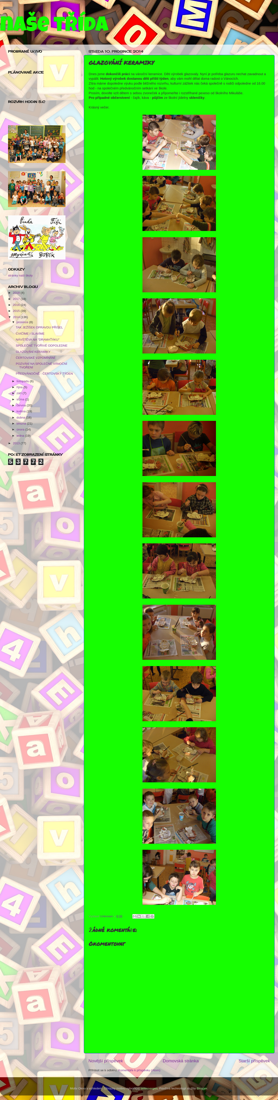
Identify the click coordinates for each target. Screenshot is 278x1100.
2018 (17, 292)
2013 (17, 443)
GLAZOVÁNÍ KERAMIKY (33, 351)
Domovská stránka (181, 1060)
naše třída (54, 27)
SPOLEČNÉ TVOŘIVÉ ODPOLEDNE (42, 345)
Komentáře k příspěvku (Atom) (139, 1070)
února (21, 429)
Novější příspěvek (105, 1060)
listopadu (23, 381)
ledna (21, 435)
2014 (17, 317)
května (22, 411)
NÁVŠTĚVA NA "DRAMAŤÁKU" (38, 339)
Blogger (202, 1088)
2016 (17, 305)
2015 (17, 311)
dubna (21, 417)
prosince (23, 322)
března (22, 423)
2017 (17, 299)
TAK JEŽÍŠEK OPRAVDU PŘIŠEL (39, 327)
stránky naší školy (20, 275)
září (20, 393)
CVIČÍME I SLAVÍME (30, 333)
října (20, 387)
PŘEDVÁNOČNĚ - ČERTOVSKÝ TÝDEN (44, 373)
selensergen (149, 1088)
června (22, 405)
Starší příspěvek (254, 1060)
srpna (21, 399)
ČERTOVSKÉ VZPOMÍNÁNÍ (35, 357)
